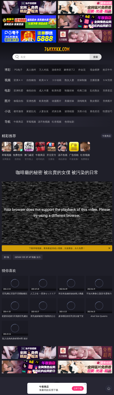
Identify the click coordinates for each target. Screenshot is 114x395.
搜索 (95, 57)
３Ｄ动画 (56, 80)
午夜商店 (18, 121)
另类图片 (107, 101)
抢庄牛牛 (107, 69)
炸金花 (82, 69)
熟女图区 (94, 101)
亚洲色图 (31, 101)
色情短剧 (69, 121)
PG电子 (18, 69)
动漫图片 (56, 101)
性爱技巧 (107, 111)
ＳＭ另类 (107, 80)
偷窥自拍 (18, 101)
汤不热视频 (44, 121)
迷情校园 (69, 111)
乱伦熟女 (94, 90)
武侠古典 (56, 111)
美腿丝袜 (69, 101)
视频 (8, 80)
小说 (8, 111)
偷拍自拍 (31, 90)
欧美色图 (44, 101)
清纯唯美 (82, 101)
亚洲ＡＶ (18, 80)
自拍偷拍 (31, 80)
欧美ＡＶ (44, 80)
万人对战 (44, 69)
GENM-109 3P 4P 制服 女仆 (28, 257)
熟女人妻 (69, 80)
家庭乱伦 (31, 111)
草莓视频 (31, 121)
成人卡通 (44, 90)
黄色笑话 (94, 111)
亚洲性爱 (18, 90)
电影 (8, 90)
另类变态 (107, 90)
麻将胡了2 (69, 69)
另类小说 (82, 111)
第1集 (6, 257)
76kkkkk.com (56, 49)
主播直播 (94, 80)
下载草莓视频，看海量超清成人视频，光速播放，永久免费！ (70, 248)
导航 (8, 122)
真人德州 (31, 69)
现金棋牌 (94, 69)
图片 (8, 101)
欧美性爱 (56, 90)
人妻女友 (44, 111)
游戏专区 (56, 69)
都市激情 (18, 111)
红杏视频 (56, 121)
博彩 (8, 70)
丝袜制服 (82, 80)
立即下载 (78, 388)
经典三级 (82, 90)
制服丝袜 (69, 90)
